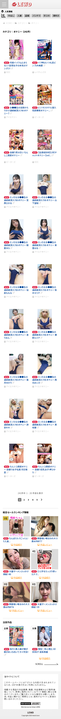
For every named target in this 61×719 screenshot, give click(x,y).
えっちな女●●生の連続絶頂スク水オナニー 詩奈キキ (16, 424)
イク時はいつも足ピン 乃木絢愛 (44, 64)
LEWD (30, 712)
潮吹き (56, 15)
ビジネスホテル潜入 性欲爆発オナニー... (44, 109)
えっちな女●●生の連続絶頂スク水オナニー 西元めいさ (44, 379)
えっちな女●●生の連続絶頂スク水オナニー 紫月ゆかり (16, 379)
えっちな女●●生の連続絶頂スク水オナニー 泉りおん (16, 334)
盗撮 (27, 15)
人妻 (19, 15)
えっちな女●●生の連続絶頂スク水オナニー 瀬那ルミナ (44, 334)
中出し (11, 15)
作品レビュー (44, 544)
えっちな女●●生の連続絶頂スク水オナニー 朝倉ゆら (16, 245)
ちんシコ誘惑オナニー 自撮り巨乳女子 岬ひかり (44, 469)
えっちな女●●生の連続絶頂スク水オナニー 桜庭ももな (16, 290)
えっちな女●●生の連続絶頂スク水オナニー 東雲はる (44, 245)
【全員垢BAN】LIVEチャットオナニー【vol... (44, 154)
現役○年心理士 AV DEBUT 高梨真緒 (44, 650)
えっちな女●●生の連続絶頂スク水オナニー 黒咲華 (44, 424)
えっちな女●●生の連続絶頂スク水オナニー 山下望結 (44, 200)
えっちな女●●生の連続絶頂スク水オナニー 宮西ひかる (16, 200)
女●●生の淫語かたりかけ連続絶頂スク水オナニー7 (16, 110)
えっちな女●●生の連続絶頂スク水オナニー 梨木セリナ (44, 290)
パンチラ (36, 15)
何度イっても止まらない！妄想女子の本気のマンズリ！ (15, 65)
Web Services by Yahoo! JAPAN (30, 707)
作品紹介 (16, 544)
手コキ (47, 15)
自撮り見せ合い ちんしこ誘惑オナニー (16, 154)
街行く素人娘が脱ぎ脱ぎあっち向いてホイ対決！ (16, 651)
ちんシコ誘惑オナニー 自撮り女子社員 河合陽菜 (16, 469)
